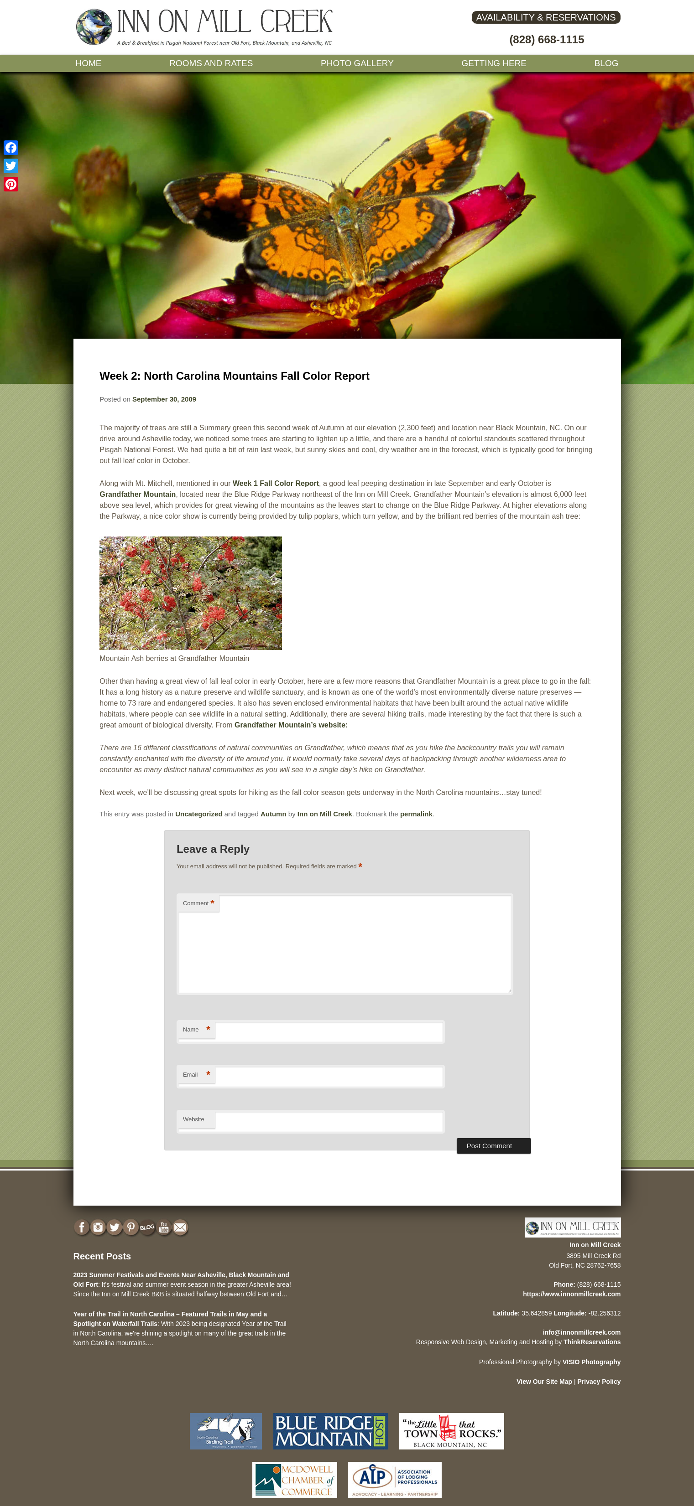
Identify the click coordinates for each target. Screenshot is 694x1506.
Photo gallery (357, 63)
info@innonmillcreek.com (582, 1332)
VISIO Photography (592, 1362)
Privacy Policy (599, 1381)
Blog (607, 63)
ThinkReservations (592, 1342)
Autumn (274, 814)
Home (89, 63)
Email (196, 1075)
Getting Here (494, 63)
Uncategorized (198, 814)
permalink (416, 814)
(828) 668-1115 (546, 39)
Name (196, 1030)
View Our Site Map (544, 1381)
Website (193, 1119)
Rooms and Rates (211, 63)
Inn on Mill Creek (324, 814)
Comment (198, 903)
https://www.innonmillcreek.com (572, 1294)
